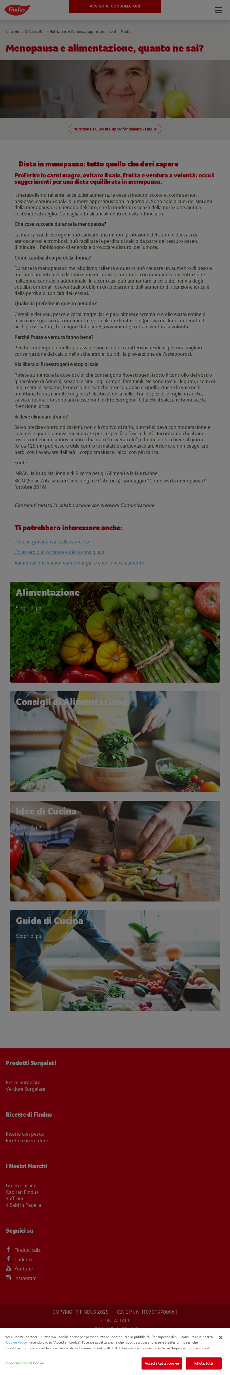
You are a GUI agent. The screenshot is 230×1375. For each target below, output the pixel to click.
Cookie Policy (16, 1342)
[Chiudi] (220, 1337)
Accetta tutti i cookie (162, 1363)
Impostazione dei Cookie (24, 1363)
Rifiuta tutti (203, 1363)
